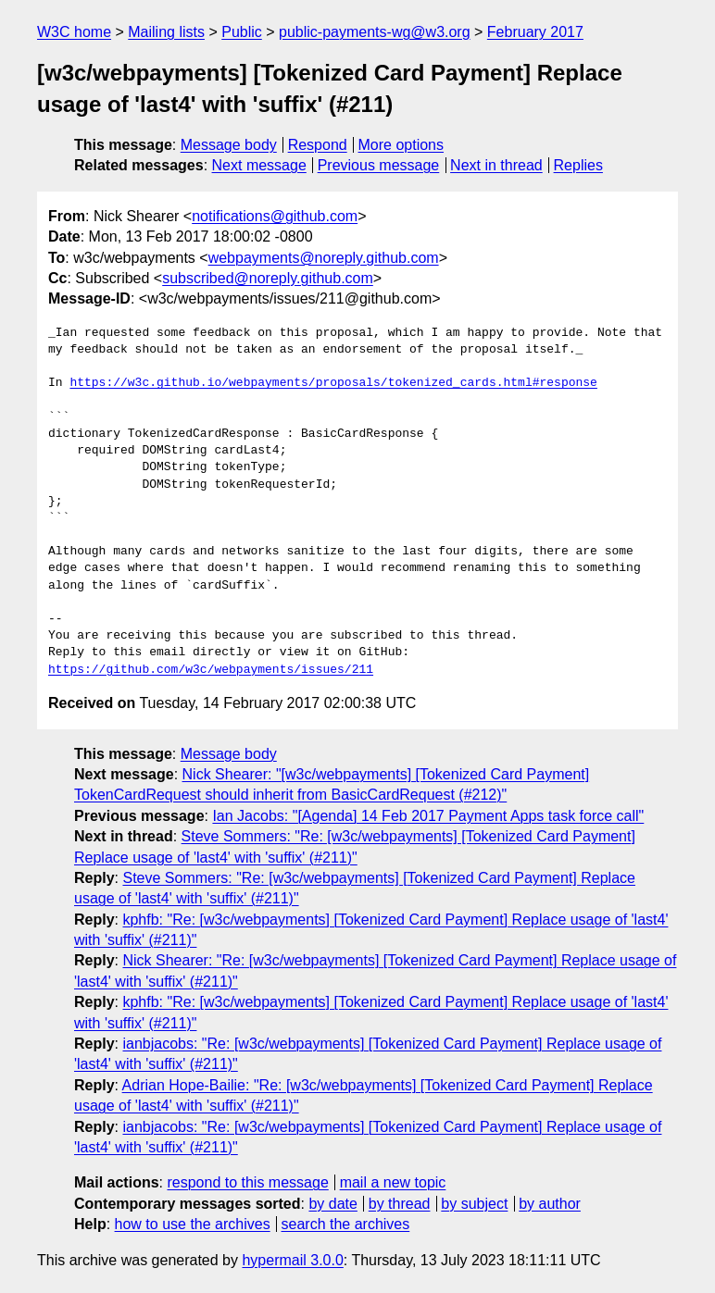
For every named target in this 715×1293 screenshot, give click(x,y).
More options (401, 145)
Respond (317, 145)
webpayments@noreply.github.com (323, 258)
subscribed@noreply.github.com (267, 278)
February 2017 (535, 32)
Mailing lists (166, 32)
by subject (474, 1204)
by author (550, 1204)
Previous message (379, 165)
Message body (229, 145)
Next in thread (496, 165)
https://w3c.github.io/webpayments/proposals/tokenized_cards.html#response (332, 383)
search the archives (346, 1224)
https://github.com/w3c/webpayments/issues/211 (210, 670)
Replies (578, 165)
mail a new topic (393, 1182)
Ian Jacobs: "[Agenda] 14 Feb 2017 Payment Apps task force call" (428, 816)
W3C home (74, 32)
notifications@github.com (275, 216)
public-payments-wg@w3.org (374, 32)
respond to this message (247, 1182)
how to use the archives (192, 1224)
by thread (400, 1204)
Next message (259, 165)
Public (241, 32)
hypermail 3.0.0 (292, 1260)
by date (332, 1204)
